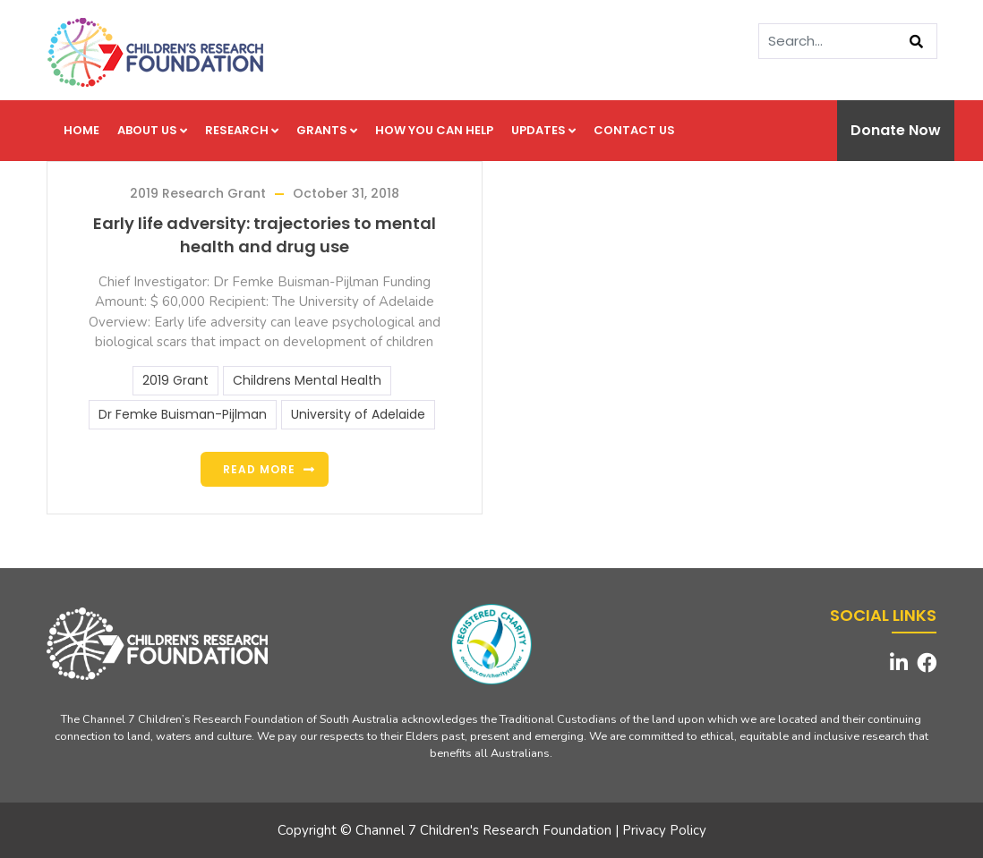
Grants (326, 130)
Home (81, 130)
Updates (543, 130)
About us (152, 130)
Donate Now (896, 130)
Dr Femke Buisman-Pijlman (182, 414)
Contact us (634, 130)
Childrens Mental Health (307, 380)
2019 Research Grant (198, 193)
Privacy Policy (664, 830)
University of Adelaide (358, 414)
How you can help (434, 130)
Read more (259, 469)
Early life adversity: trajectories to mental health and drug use (264, 235)
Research (241, 130)
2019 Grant (175, 380)
